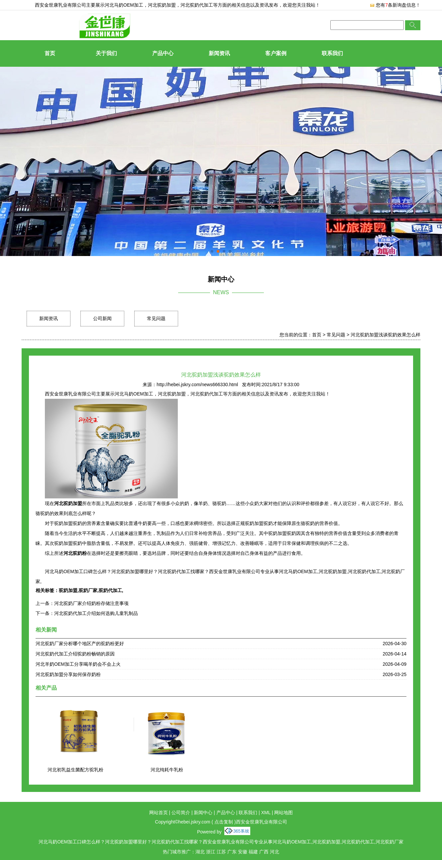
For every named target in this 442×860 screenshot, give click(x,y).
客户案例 (275, 53)
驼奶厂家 (88, 590)
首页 (50, 53)
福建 (253, 851)
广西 (264, 851)
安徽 (242, 851)
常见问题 (156, 318)
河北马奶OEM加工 (124, 5)
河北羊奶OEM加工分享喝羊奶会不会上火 (78, 664)
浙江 (210, 851)
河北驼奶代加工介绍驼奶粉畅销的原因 (75, 653)
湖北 (200, 851)
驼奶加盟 (68, 590)
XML (266, 812)
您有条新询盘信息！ (395, 5)
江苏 (221, 851)
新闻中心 (203, 812)
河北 (274, 851)
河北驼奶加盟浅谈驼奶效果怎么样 (385, 334)
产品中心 (162, 53)
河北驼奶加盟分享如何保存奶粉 (68, 674)
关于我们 (106, 53)
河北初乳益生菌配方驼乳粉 (75, 769)
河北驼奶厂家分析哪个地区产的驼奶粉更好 (80, 643)
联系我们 (332, 53)
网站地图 (283, 812)
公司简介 (180, 812)
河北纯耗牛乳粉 (167, 769)
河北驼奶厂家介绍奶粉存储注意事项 (91, 603)
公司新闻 (102, 318)
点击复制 (223, 821)
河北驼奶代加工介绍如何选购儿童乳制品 (96, 613)
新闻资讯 (219, 53)
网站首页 (158, 812)
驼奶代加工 (110, 590)
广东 (232, 851)
